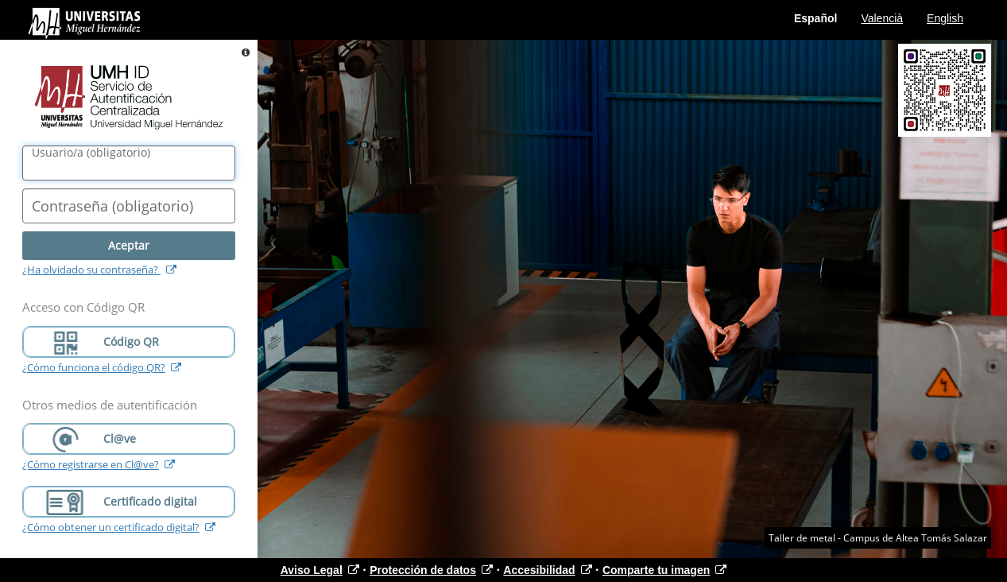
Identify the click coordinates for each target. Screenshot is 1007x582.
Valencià (882, 18)
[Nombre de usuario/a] (128, 163)
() (91, 152)
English (945, 18)
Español (815, 18)
